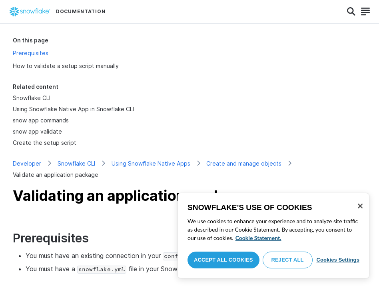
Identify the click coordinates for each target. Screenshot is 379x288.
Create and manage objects (243, 163)
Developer (27, 163)
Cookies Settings (337, 260)
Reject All (287, 260)
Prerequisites (30, 53)
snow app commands (41, 120)
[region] (273, 235)
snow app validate (37, 131)
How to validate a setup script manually (66, 65)
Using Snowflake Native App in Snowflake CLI (73, 109)
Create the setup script (44, 142)
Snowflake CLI (76, 163)
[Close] (360, 206)
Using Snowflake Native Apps (151, 163)
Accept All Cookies (223, 260)
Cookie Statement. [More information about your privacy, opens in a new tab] (258, 237)
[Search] (351, 12)
